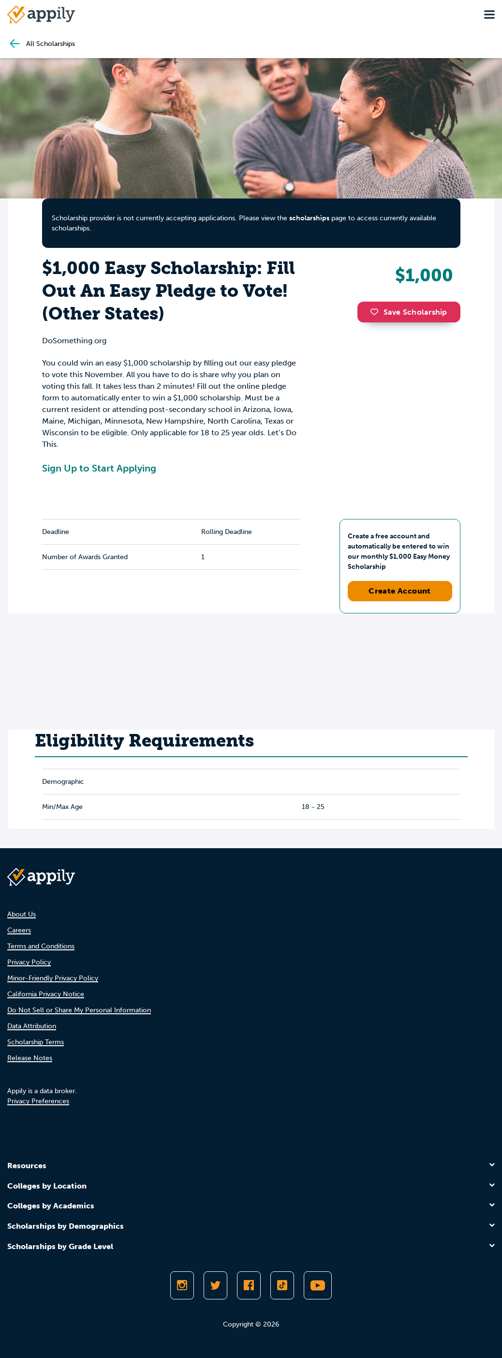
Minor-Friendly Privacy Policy (52, 978)
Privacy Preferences (38, 1101)
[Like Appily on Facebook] (249, 1285)
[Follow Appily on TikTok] (282, 1285)
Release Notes (29, 1058)
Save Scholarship (408, 312)
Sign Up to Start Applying (99, 468)
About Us (21, 914)
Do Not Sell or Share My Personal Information (79, 1010)
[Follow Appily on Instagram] (182, 1285)
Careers (19, 930)
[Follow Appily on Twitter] (215, 1285)
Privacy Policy (29, 962)
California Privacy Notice (45, 994)
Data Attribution (31, 1026)
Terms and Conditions (40, 946)
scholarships (309, 218)
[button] (376, 312)
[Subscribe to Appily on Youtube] (318, 1285)
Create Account (400, 590)
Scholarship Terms (35, 1042)
